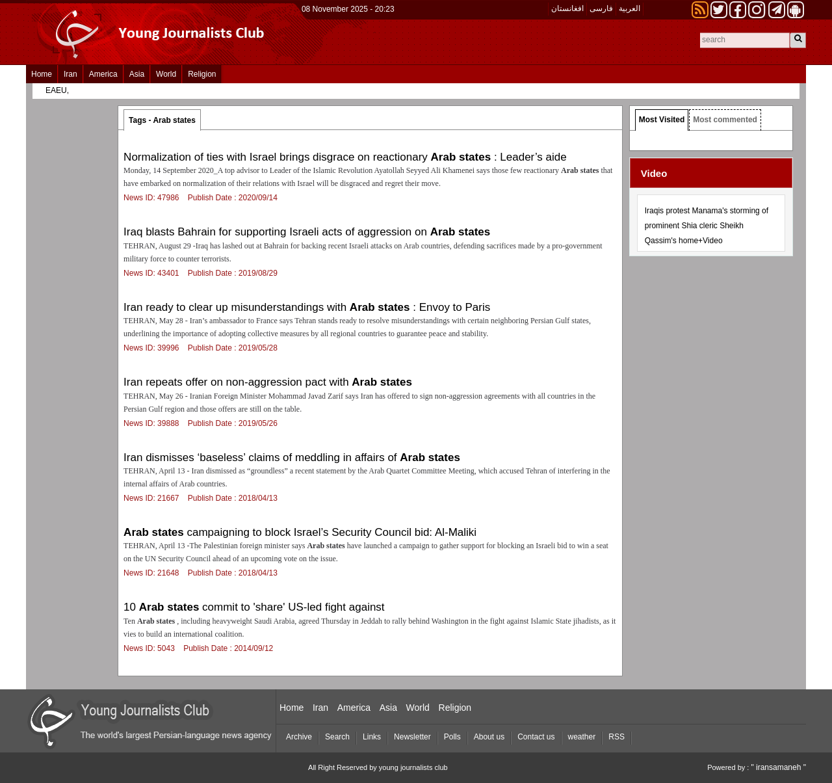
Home (41, 74)
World (166, 74)
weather (582, 736)
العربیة (629, 8)
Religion (202, 74)
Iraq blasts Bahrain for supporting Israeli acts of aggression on (307, 232)
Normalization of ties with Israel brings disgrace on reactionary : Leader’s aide (345, 157)
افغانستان (567, 8)
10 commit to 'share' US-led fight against (254, 607)
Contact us (535, 736)
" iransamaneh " (778, 767)
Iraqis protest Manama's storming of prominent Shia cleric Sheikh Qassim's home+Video (706, 225)
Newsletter (412, 736)
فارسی (601, 8)
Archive (299, 736)
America (103, 74)
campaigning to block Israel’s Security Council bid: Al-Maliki (300, 532)
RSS (616, 736)
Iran (70, 74)
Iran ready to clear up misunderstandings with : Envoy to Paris (307, 307)
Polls (452, 736)
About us (489, 736)
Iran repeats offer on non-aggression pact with (268, 382)
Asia (136, 74)
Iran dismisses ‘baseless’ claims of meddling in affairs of (292, 457)
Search (337, 736)
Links (372, 736)
